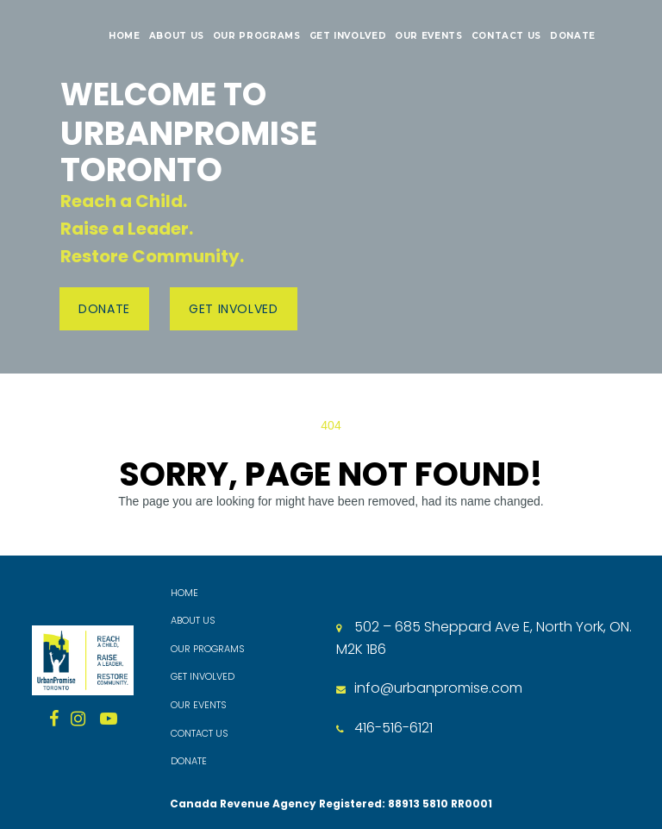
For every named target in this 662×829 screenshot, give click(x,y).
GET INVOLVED (348, 35)
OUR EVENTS (428, 35)
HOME (125, 35)
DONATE (573, 35)
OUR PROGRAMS (257, 35)
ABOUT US (176, 35)
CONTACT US (506, 35)
